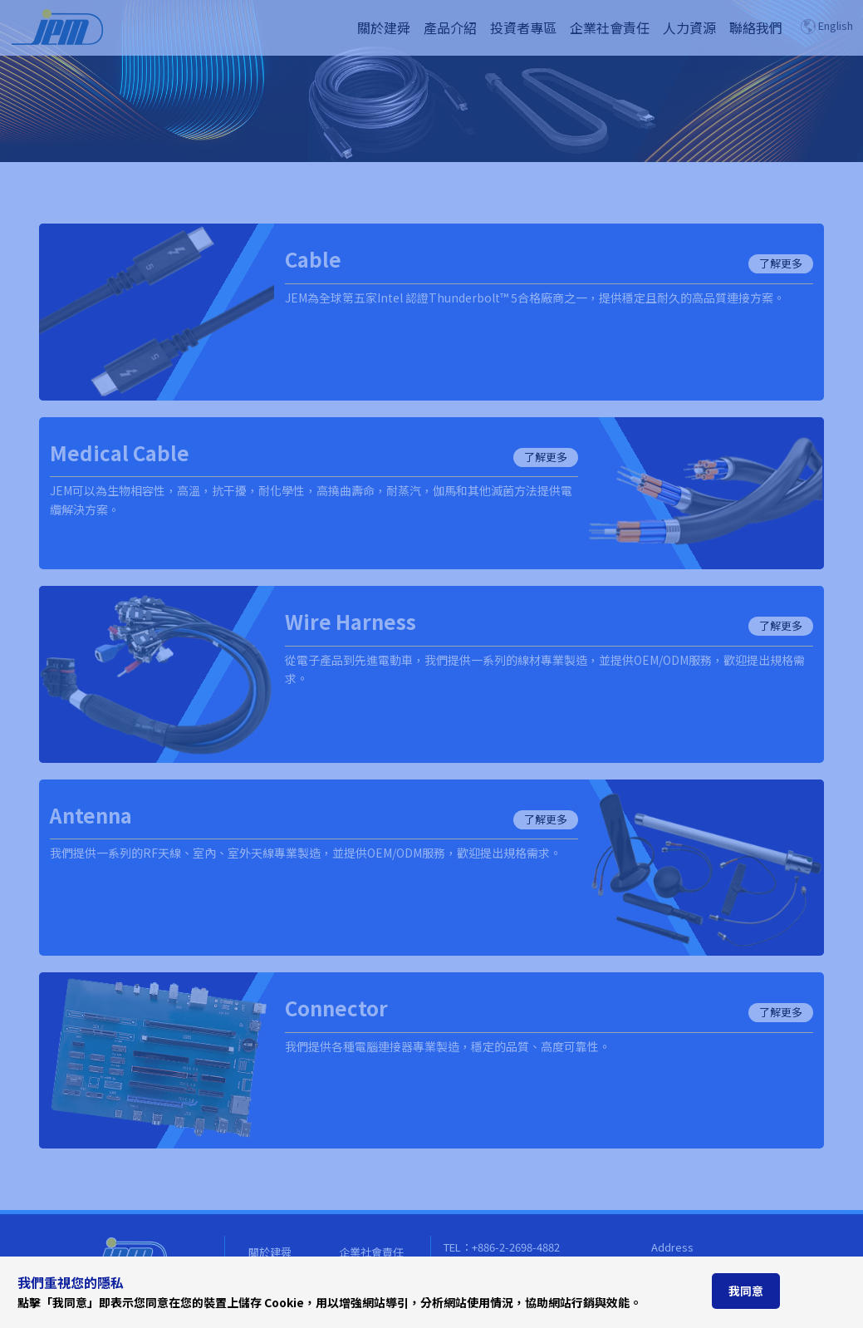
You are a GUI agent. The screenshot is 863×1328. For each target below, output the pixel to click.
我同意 (745, 1290)
